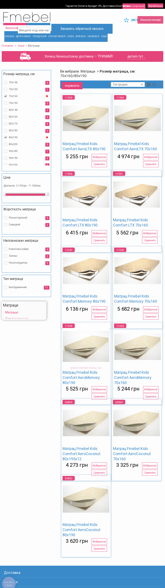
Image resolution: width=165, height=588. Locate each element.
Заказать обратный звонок (82, 26)
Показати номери (148, 16)
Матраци (14, 309)
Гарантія (71, 2)
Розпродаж (16, 322)
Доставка (114, 2)
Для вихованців (19, 315)
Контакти (129, 2)
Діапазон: (12, 182)
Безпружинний (20, 283)
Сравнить (96, 160)
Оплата (83, 2)
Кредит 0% (98, 2)
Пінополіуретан (20, 259)
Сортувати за (92, 81)
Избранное (96, 153)
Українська (152, 2)
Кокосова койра (21, 245)
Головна (9, 42)
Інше (24, 42)
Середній (17, 221)
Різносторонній (20, 214)
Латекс (15, 252)
